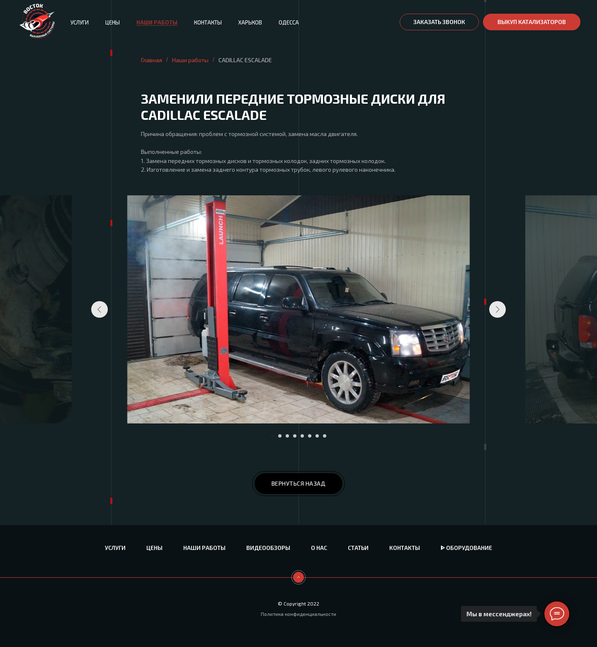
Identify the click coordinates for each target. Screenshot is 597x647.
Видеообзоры (268, 547)
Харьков (250, 22)
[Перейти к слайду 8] (324, 436)
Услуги (79, 22)
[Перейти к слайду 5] (302, 436)
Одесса (289, 22)
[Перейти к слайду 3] (287, 436)
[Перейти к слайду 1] (272, 436)
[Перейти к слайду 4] (294, 436)
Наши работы (156, 22)
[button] (439, 22)
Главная (151, 59)
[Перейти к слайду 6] (309, 436)
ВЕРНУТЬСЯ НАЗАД (299, 483)
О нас (319, 547)
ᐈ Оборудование (466, 547)
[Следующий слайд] (497, 309)
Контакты (208, 22)
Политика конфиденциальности (298, 614)
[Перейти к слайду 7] (317, 436)
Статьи (358, 547)
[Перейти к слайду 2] (280, 436)
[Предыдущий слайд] (99, 309)
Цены (112, 22)
